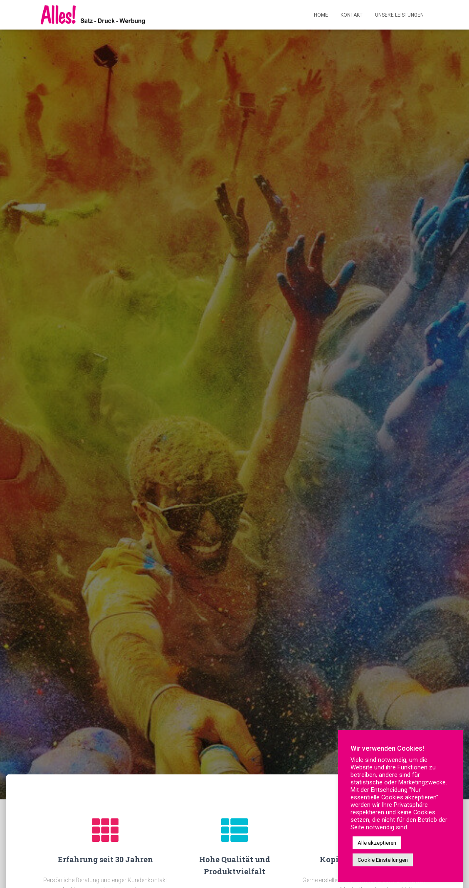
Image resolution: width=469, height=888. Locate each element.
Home (321, 15)
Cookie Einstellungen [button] (383, 860)
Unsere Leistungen (399, 15)
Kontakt (352, 15)
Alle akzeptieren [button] (377, 843)
